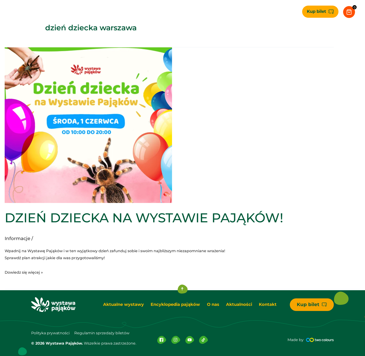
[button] (320, 12)
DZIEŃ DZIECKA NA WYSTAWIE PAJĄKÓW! (144, 218)
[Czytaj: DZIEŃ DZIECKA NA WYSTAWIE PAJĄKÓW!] (88, 125)
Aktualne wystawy (123, 304)
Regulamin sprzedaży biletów (101, 333)
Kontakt (268, 304)
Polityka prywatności (50, 333)
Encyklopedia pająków (175, 304)
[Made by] (320, 340)
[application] (143, 11)
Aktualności (239, 304)
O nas (213, 304)
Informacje (17, 238)
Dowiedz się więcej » (24, 272)
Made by (295, 340)
